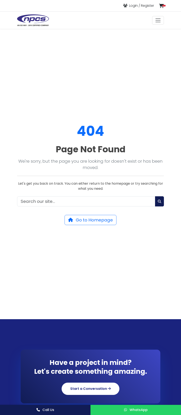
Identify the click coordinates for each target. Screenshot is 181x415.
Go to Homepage (90, 220)
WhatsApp (136, 409)
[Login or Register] (138, 5)
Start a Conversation (90, 388)
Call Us (45, 409)
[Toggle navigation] (158, 20)
